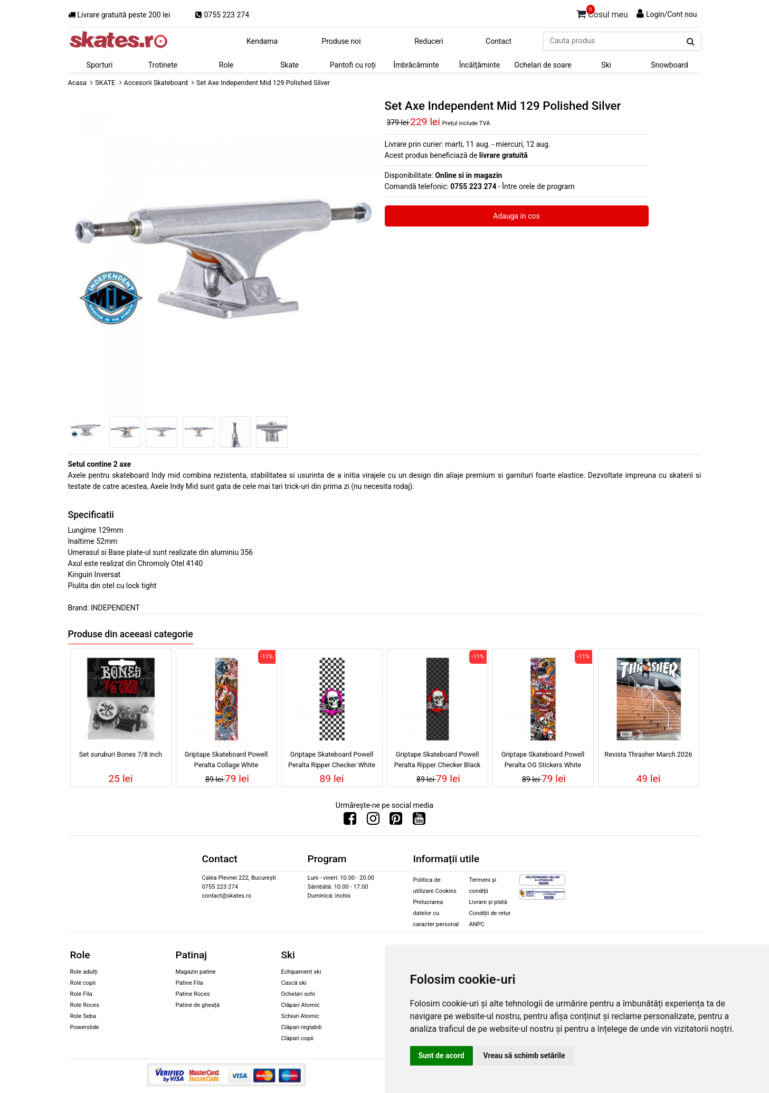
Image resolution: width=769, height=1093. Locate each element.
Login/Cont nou (671, 14)
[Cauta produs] (690, 42)
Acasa (77, 83)
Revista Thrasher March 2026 (648, 754)
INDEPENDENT (115, 608)
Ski (606, 65)
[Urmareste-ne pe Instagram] (373, 821)
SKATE (105, 83)
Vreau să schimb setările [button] (524, 1055)
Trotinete (163, 65)
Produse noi (340, 41)
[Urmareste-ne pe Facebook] (349, 821)
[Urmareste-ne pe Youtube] (419, 821)
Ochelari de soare (542, 65)
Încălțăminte (479, 65)
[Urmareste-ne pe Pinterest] (395, 821)
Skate (289, 65)
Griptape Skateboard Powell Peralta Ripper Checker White (331, 759)
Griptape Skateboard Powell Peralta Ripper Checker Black (437, 759)
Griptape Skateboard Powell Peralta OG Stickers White (543, 759)
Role (226, 65)
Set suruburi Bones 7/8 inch (120, 754)
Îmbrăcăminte (416, 65)
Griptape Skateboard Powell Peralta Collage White (226, 759)
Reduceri (428, 41)
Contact (498, 41)
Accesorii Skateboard (156, 83)
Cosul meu (602, 13)
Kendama (262, 41)
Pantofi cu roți (353, 65)
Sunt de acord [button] (441, 1055)
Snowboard (669, 65)
